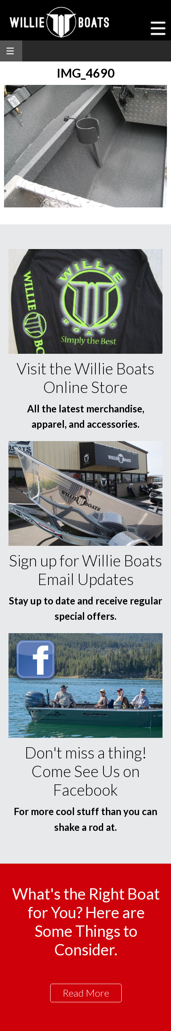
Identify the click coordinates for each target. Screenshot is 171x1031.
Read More (86, 993)
